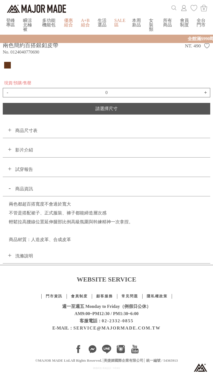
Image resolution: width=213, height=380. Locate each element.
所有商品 (167, 22)
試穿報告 (24, 169)
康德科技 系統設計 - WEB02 (106, 368)
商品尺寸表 (26, 130)
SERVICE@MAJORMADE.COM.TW (117, 328)
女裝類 (151, 25)
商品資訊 (24, 188)
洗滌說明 (24, 256)
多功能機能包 (48, 22)
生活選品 (102, 22)
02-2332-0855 (118, 320)
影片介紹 (24, 150)
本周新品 (136, 22)
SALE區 (119, 22)
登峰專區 (10, 22)
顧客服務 (104, 296)
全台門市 (201, 22)
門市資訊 (54, 296)
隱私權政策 (157, 296)
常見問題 (129, 296)
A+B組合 (85, 22)
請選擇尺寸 (106, 108)
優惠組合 (68, 22)
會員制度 (184, 22)
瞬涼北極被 (27, 25)
